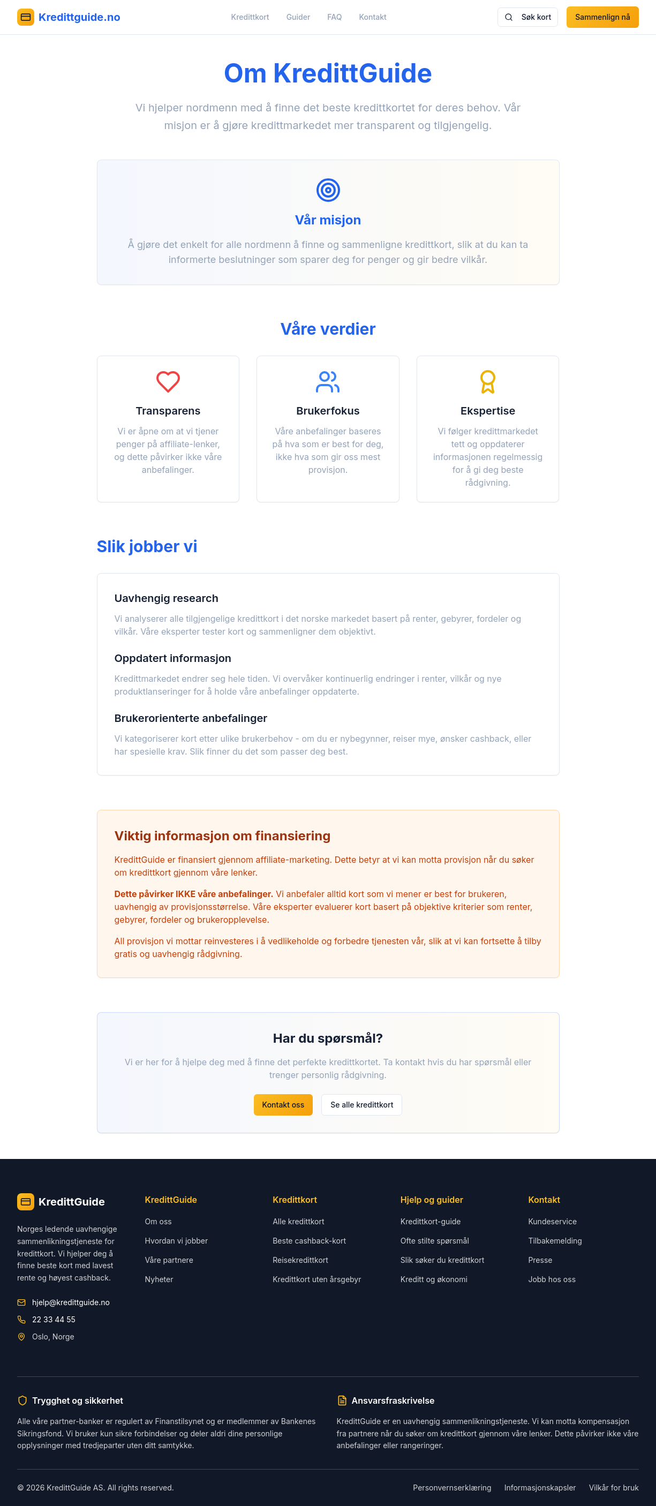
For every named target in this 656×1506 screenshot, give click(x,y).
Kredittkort (250, 16)
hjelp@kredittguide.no (71, 1302)
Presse (540, 1259)
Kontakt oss (283, 1104)
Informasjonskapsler (540, 1487)
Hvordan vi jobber (176, 1240)
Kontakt (373, 16)
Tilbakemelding (555, 1240)
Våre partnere (169, 1259)
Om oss (158, 1221)
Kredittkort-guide (431, 1221)
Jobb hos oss (552, 1279)
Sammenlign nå (602, 16)
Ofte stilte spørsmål (435, 1240)
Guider (298, 16)
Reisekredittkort (300, 1259)
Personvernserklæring (452, 1487)
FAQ (334, 16)
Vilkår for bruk (614, 1487)
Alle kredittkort (298, 1221)
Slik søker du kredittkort (443, 1259)
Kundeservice (552, 1221)
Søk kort (527, 16)
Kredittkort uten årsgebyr (317, 1279)
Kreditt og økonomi (434, 1279)
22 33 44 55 (54, 1319)
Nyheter (159, 1279)
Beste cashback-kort (309, 1240)
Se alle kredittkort (361, 1104)
